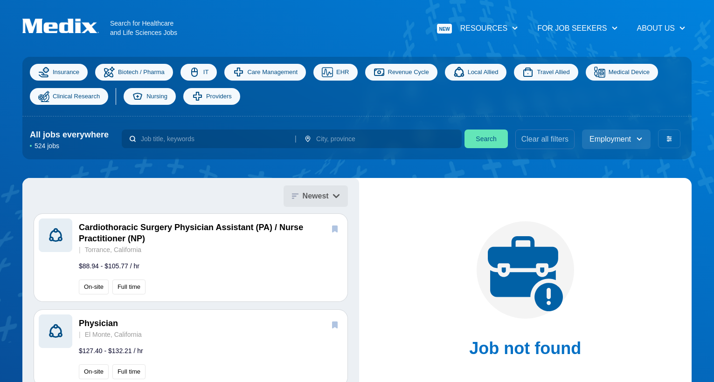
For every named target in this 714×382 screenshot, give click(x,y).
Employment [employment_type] (616, 139)
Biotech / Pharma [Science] (134, 72)
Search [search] (486, 139)
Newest (315, 196)
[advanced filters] (669, 139)
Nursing (149, 96)
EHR (335, 72)
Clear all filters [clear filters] (544, 139)
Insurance (58, 72)
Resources (478, 29)
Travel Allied (545, 72)
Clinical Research (69, 96)
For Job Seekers (577, 28)
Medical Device (622, 72)
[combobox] (214, 138)
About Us (661, 28)
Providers (212, 96)
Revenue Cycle (401, 72)
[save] (335, 229)
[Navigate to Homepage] (66, 26)
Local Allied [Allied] (476, 72)
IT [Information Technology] (199, 72)
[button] (191, 257)
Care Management (265, 72)
